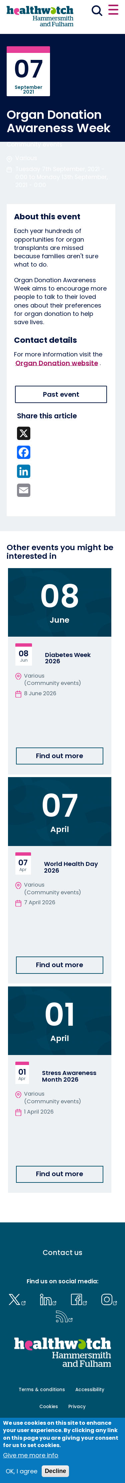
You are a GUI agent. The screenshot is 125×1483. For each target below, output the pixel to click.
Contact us (62, 1252)
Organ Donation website (56, 362)
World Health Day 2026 (71, 867)
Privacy (77, 1406)
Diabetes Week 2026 (68, 658)
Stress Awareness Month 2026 (69, 1076)
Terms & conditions (42, 1389)
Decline (55, 1471)
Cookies (48, 1406)
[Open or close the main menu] (113, 11)
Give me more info (30, 1455)
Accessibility (89, 1389)
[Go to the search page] (97, 12)
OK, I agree (21, 1471)
